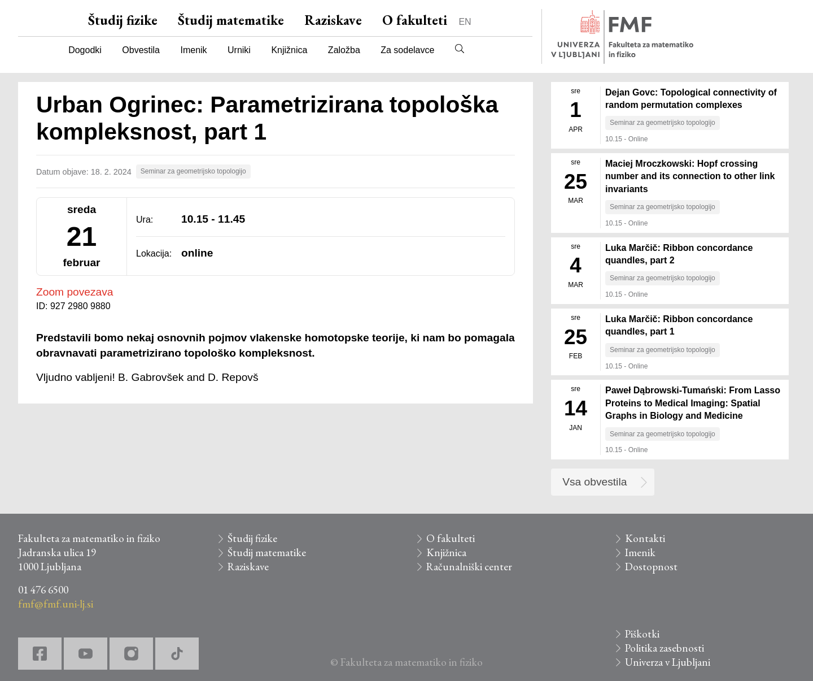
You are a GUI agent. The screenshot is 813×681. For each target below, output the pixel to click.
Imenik (193, 50)
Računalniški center (469, 566)
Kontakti (645, 538)
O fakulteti (414, 20)
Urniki (239, 50)
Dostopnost (651, 566)
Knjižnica (289, 50)
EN (464, 22)
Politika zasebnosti (664, 648)
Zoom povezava (74, 292)
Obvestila (141, 50)
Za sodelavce (407, 50)
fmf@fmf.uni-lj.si (55, 604)
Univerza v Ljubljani (667, 662)
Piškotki (642, 634)
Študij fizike (123, 20)
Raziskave (333, 20)
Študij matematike (231, 20)
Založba (344, 50)
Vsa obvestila (594, 482)
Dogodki (85, 50)
